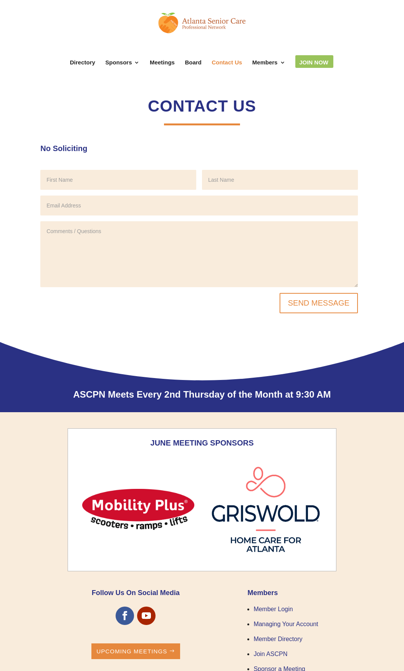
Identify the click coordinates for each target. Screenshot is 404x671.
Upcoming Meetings (131, 651)
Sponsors (118, 63)
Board (193, 63)
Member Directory (277, 639)
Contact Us (227, 63)
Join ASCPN (270, 654)
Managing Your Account (285, 624)
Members (265, 63)
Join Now (313, 63)
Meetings (162, 63)
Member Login (273, 609)
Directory (82, 63)
